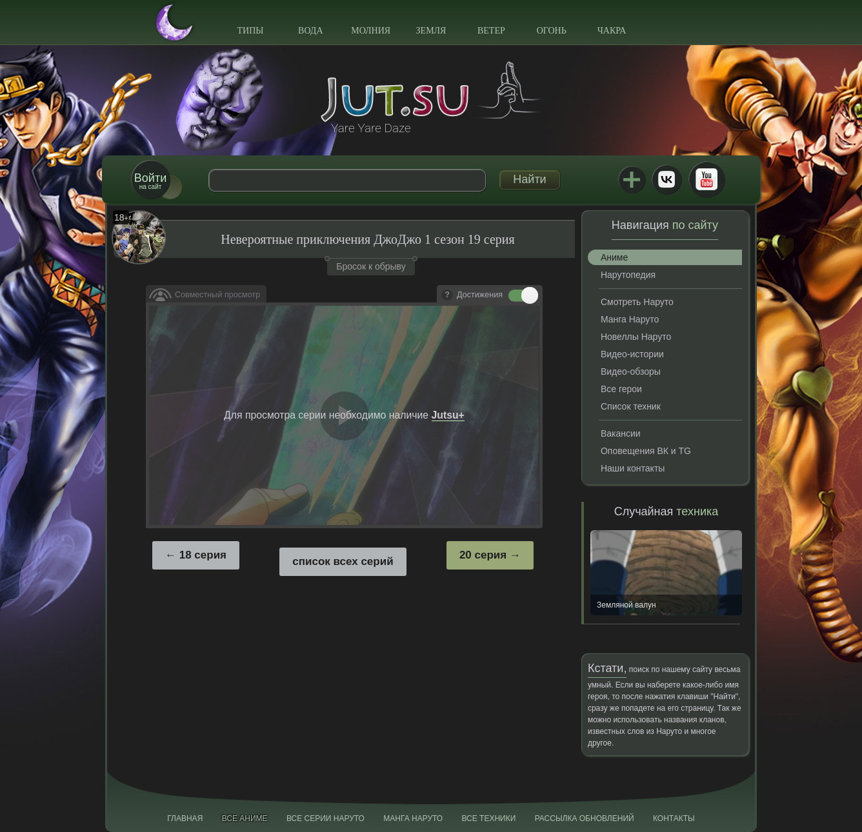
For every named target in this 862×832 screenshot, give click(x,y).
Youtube (706, 179)
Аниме (614, 257)
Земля (431, 30)
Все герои (621, 389)
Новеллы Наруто (636, 337)
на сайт (150, 181)
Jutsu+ (631, 179)
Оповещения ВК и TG (646, 451)
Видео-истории (632, 354)
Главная (185, 818)
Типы (250, 30)
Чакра (611, 30)
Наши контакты (633, 468)
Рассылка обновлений (584, 818)
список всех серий (342, 561)
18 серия (202, 555)
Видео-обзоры (631, 371)
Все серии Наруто (325, 818)
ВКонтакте (666, 179)
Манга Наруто (630, 319)
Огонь (551, 30)
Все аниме (245, 818)
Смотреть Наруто (637, 302)
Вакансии (621, 433)
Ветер (491, 30)
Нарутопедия (628, 275)
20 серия (482, 555)
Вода (310, 30)
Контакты (674, 818)
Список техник (631, 406)
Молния (370, 30)
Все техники (488, 818)
